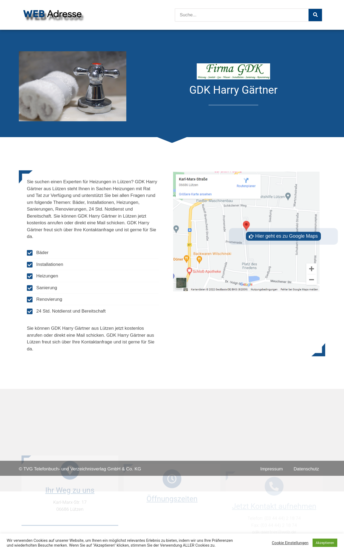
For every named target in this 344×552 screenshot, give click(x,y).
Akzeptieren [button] (325, 543)
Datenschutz (306, 468)
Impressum (271, 468)
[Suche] (315, 15)
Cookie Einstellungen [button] (290, 542)
